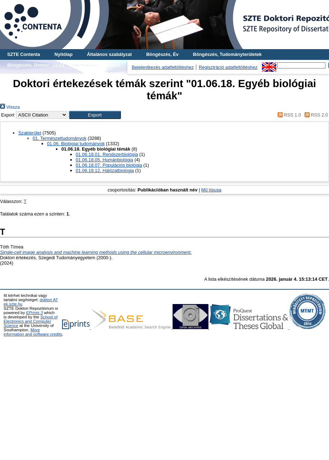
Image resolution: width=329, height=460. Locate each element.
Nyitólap (63, 54)
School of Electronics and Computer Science (30, 321)
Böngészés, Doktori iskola (35, 65)
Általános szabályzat (109, 54)
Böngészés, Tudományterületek (227, 54)
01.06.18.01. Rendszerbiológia (107, 154)
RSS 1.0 (288, 115)
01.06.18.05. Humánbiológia (104, 159)
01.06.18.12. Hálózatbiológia (105, 170)
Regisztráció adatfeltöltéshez (228, 67)
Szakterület (29, 133)
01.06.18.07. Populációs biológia (109, 165)
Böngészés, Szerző (99, 65)
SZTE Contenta (23, 54)
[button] (95, 115)
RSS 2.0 (315, 115)
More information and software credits (33, 332)
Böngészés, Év (162, 54)
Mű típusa (211, 190)
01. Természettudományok (59, 138)
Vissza (10, 107)
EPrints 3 (34, 312)
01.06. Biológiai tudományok (76, 143)
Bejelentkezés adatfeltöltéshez (163, 67)
